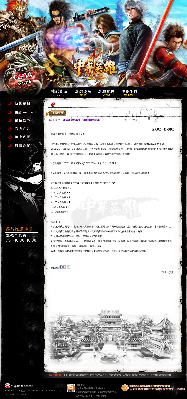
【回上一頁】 (167, 272)
